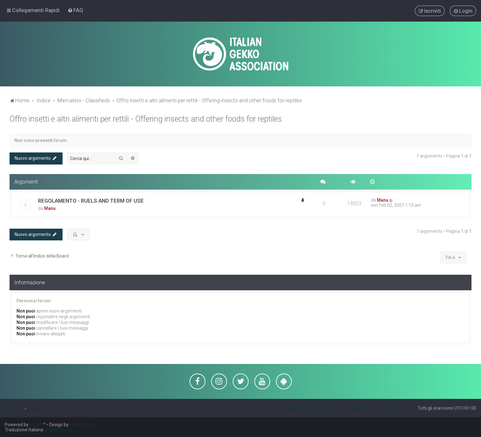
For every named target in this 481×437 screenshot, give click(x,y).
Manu (50, 207)
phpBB (36, 424)
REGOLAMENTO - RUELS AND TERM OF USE (91, 200)
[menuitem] (75, 10)
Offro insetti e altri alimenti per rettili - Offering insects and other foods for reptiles (146, 118)
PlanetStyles (82, 424)
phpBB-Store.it (59, 429)
